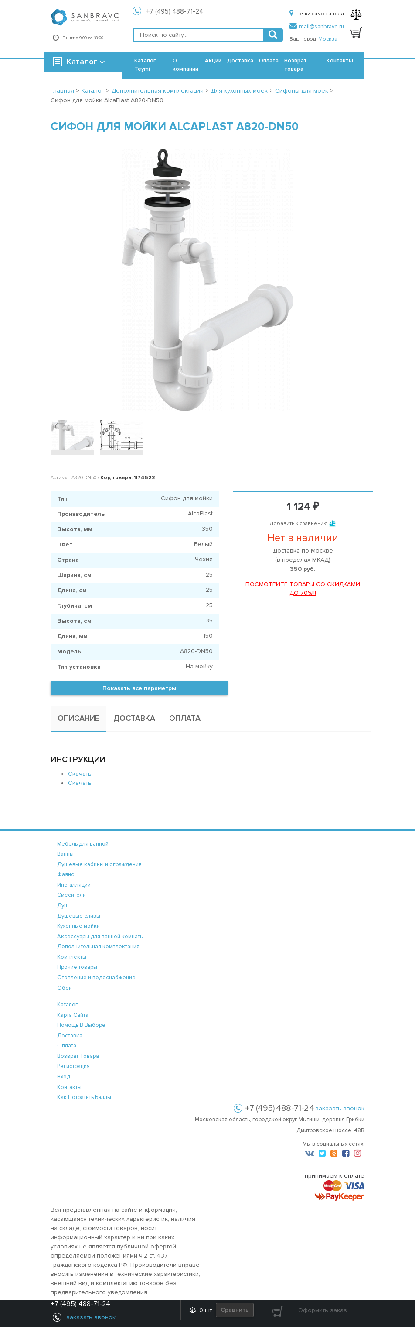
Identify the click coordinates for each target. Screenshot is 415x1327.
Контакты (340, 60)
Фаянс (65, 874)
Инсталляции (74, 884)
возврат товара (78, 1056)
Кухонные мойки (78, 926)
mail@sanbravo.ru (316, 26)
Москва (327, 39)
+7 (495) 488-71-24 (174, 11)
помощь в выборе (81, 1025)
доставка (69, 1035)
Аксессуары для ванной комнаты (100, 936)
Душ (63, 905)
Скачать (80, 774)
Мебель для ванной (83, 843)
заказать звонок (339, 1108)
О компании (185, 65)
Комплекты (71, 957)
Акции (213, 60)
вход (63, 1076)
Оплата (269, 60)
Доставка (240, 60)
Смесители (71, 895)
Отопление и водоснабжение (96, 977)
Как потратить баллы (84, 1097)
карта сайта (72, 1015)
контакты (69, 1087)
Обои (64, 988)
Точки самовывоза (316, 13)
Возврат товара (295, 65)
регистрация (73, 1066)
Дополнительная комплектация (98, 946)
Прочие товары (77, 967)
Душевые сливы (78, 915)
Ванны (65, 853)
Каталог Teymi (145, 65)
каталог (67, 1004)
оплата (66, 1045)
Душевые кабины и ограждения (99, 864)
